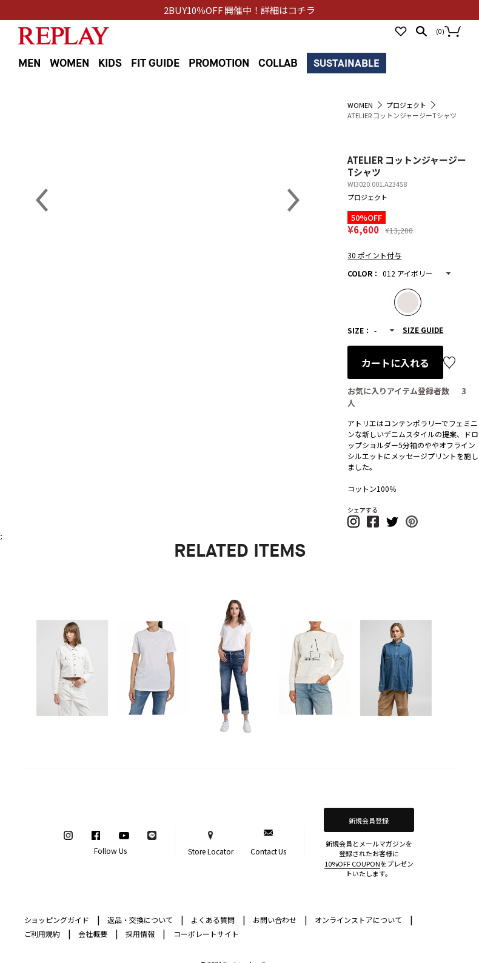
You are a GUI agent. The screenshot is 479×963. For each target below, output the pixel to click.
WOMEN (69, 63)
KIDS (110, 63)
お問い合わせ (280, 919)
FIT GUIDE (155, 63)
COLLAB (278, 63)
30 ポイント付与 (374, 255)
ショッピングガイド (62, 919)
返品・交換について (145, 919)
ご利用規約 (48, 933)
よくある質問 (218, 919)
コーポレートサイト (206, 933)
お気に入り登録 (449, 363)
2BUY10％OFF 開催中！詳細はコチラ (240, 10)
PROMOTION (219, 63)
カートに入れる (395, 362)
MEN (29, 63)
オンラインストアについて (364, 919)
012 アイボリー (408, 273)
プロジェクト (367, 197)
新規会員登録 (369, 820)
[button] (354, 524)
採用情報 (140, 933)
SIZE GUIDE (423, 329)
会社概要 (98, 933)
